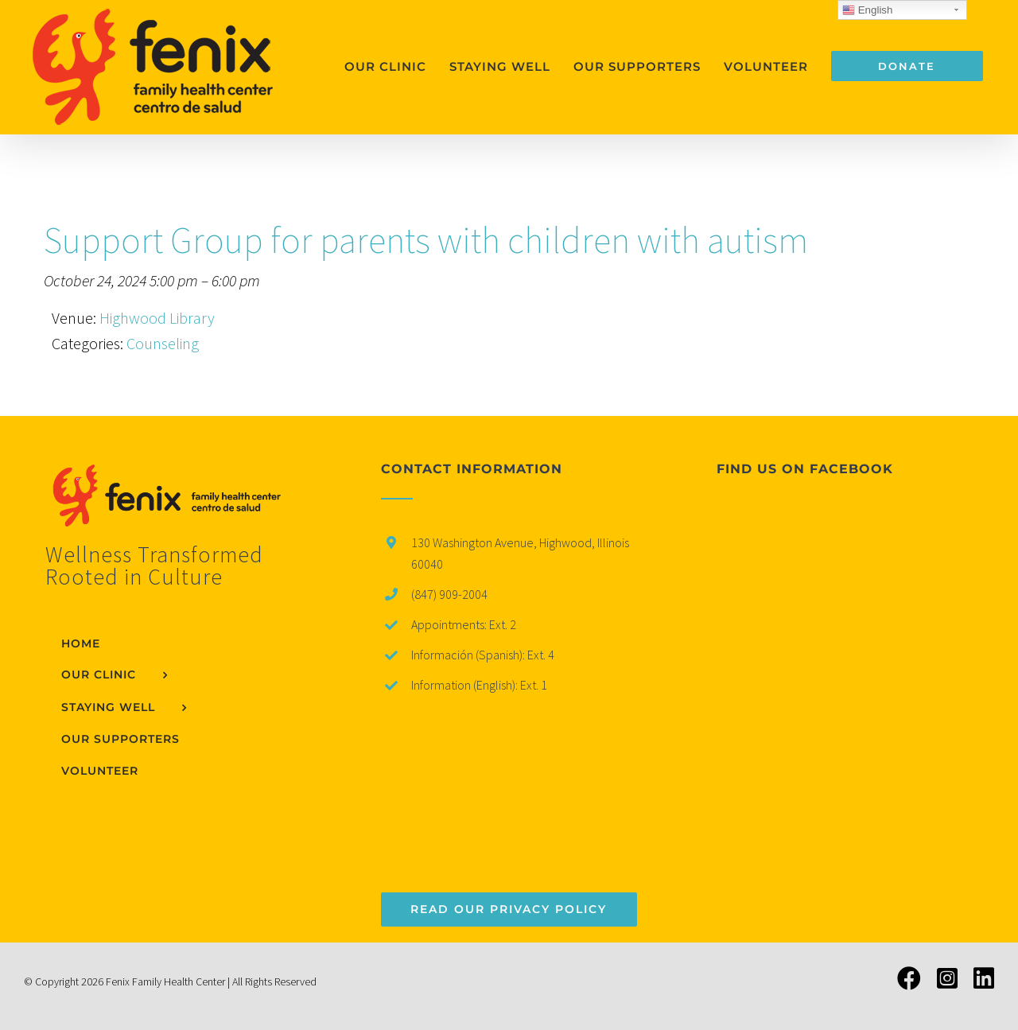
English (867, 10)
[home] (173, 476)
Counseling (162, 343)
